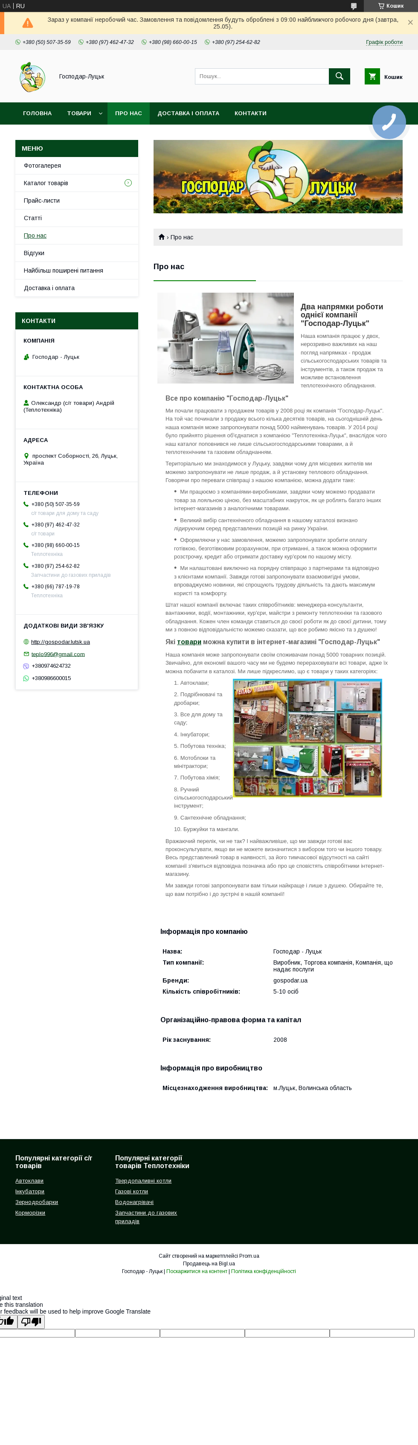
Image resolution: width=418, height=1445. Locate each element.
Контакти (251, 113)
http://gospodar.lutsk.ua (60, 642)
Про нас (128, 113)
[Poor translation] (31, 1322)
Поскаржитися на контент (196, 1271)
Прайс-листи (42, 200)
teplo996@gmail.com (58, 654)
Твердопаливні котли (143, 1181)
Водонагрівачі (134, 1202)
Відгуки (34, 253)
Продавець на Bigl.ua (209, 1264)
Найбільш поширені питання (63, 270)
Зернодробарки (36, 1202)
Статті (33, 218)
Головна (37, 113)
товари (189, 641)
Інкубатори (29, 1191)
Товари (79, 113)
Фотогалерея (42, 165)
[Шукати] (339, 76)
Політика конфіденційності (263, 1271)
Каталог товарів (46, 183)
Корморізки (30, 1212)
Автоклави (29, 1181)
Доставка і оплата (188, 113)
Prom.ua (249, 1256)
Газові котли (131, 1191)
